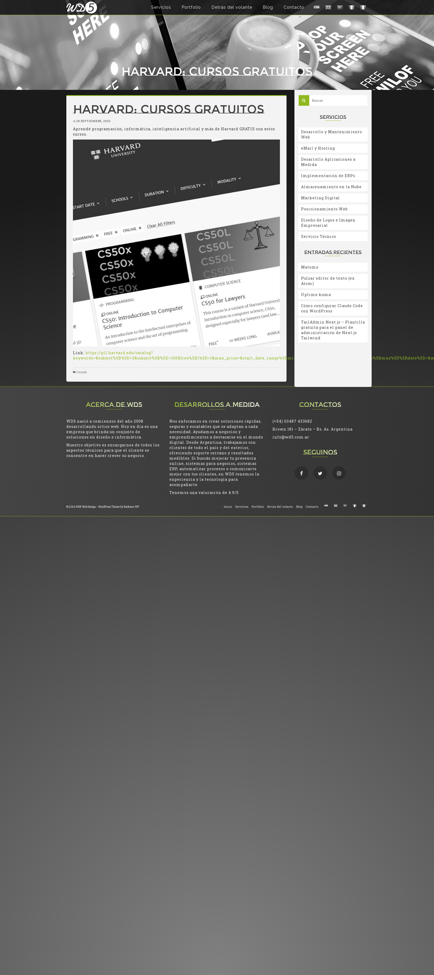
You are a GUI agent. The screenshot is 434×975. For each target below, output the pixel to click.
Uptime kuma (316, 294)
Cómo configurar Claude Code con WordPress (332, 308)
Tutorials (81, 372)
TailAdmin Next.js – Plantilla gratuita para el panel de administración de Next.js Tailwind (333, 330)
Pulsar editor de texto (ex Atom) (328, 281)
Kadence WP (131, 507)
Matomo (309, 267)
